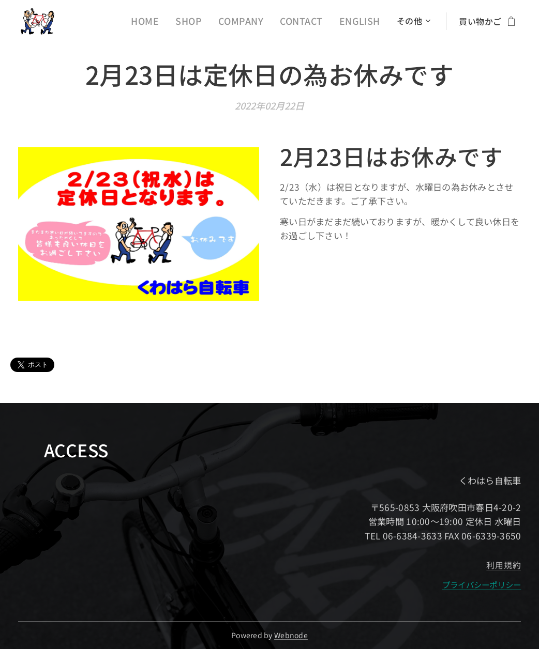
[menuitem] (162, 21)
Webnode (291, 635)
